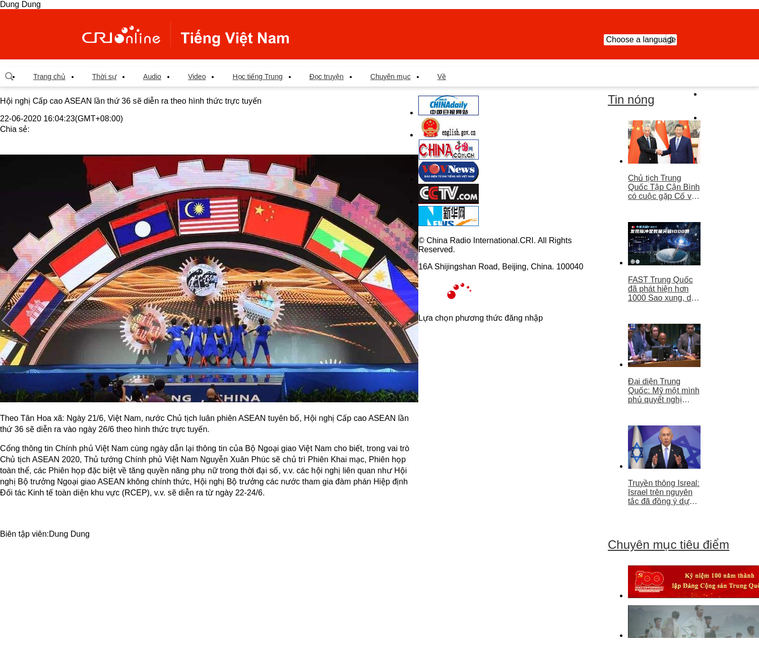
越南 (185, 34)
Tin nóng (631, 99)
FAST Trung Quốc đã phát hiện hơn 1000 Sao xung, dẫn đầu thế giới (664, 289)
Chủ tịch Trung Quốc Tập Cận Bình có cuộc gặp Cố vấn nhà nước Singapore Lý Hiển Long (664, 187)
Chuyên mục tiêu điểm (668, 544)
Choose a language (640, 39)
